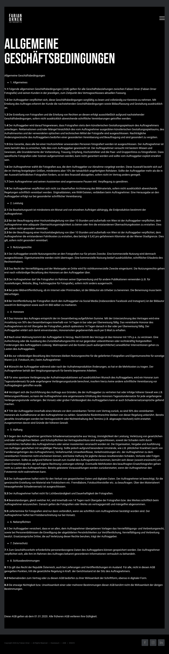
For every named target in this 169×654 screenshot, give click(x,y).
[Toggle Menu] (162, 18)
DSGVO (72, 643)
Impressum (55, 643)
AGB (64, 643)
